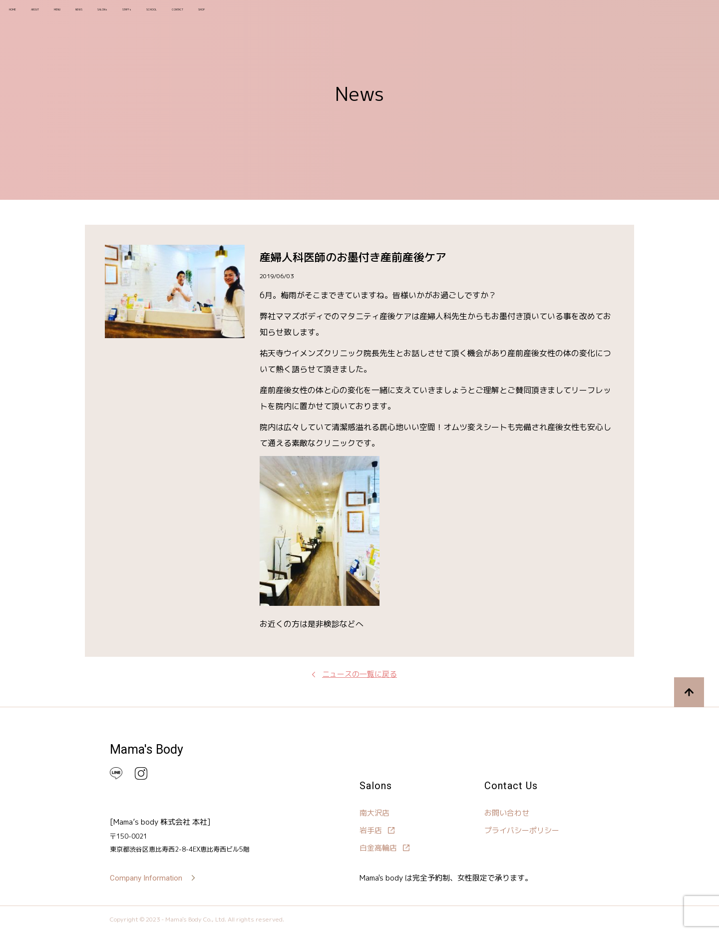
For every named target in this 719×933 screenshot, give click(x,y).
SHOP (353, 14)
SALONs (174, 14)
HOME (23, 14)
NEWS (135, 14)
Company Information (146, 878)
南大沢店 (374, 813)
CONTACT (309, 14)
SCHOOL (260, 14)
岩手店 (371, 830)
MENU (100, 14)
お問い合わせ (506, 813)
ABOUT (62, 14)
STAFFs (216, 14)
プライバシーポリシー (521, 830)
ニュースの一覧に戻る (359, 674)
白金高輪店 (378, 848)
